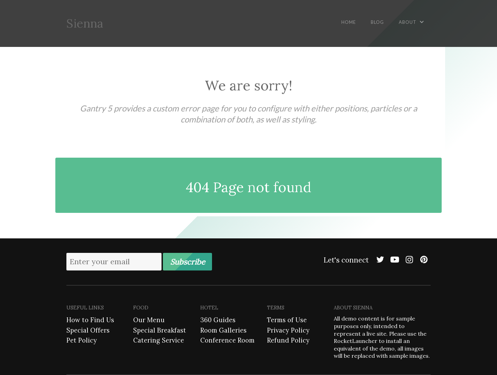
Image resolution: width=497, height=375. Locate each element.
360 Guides (218, 320)
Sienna (84, 23)
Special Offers (88, 330)
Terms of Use (287, 320)
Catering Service (158, 340)
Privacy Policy (288, 330)
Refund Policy (288, 340)
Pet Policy (81, 340)
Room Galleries (223, 330)
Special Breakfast (159, 330)
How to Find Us (90, 320)
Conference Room (227, 340)
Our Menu (149, 320)
